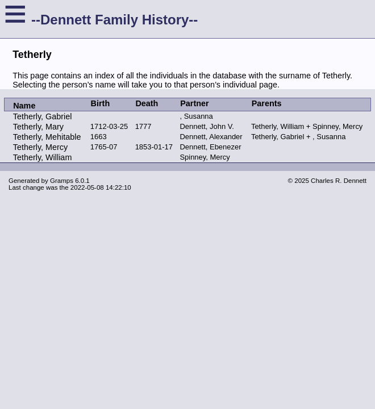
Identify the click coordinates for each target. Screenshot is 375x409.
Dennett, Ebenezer (210, 147)
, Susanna (196, 116)
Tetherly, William (42, 157)
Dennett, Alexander (211, 136)
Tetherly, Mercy (40, 147)
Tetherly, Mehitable (47, 136)
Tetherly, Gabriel (42, 116)
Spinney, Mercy (205, 157)
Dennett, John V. (207, 126)
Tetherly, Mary (38, 126)
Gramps (61, 180)
